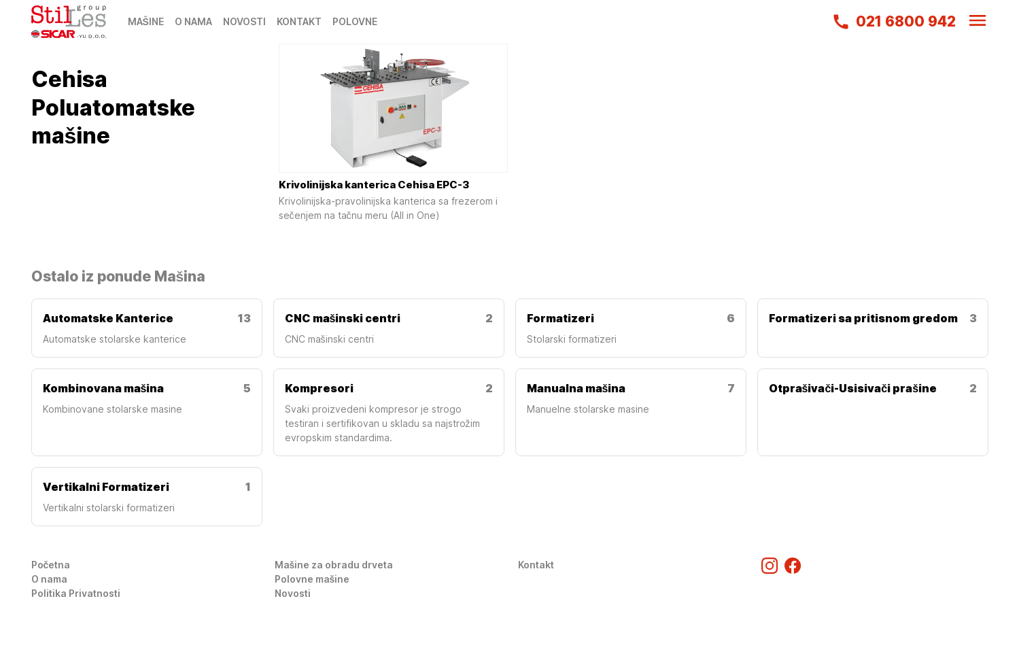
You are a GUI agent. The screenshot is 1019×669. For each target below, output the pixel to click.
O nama (49, 579)
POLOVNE (354, 21)
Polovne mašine (312, 579)
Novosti (293, 593)
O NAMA (193, 21)
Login (44, 607)
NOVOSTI (244, 21)
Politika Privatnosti (75, 593)
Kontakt (536, 564)
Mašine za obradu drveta (334, 564)
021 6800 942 (893, 21)
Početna (51, 564)
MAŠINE (146, 21)
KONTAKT (299, 21)
